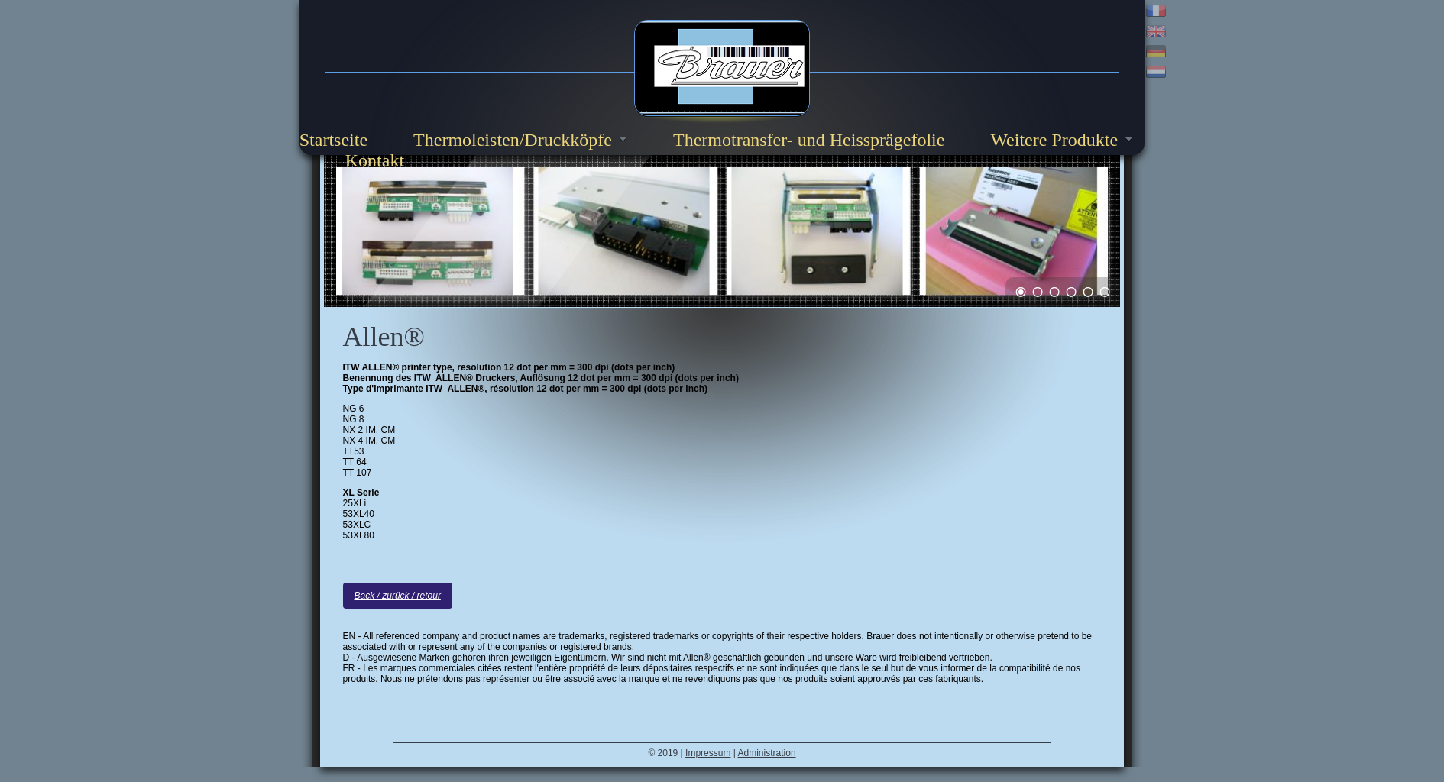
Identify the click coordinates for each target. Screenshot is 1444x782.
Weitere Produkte (1054, 140)
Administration (767, 753)
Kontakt (374, 160)
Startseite (333, 140)
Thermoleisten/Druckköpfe (512, 140)
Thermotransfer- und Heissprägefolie (808, 140)
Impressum (707, 753)
